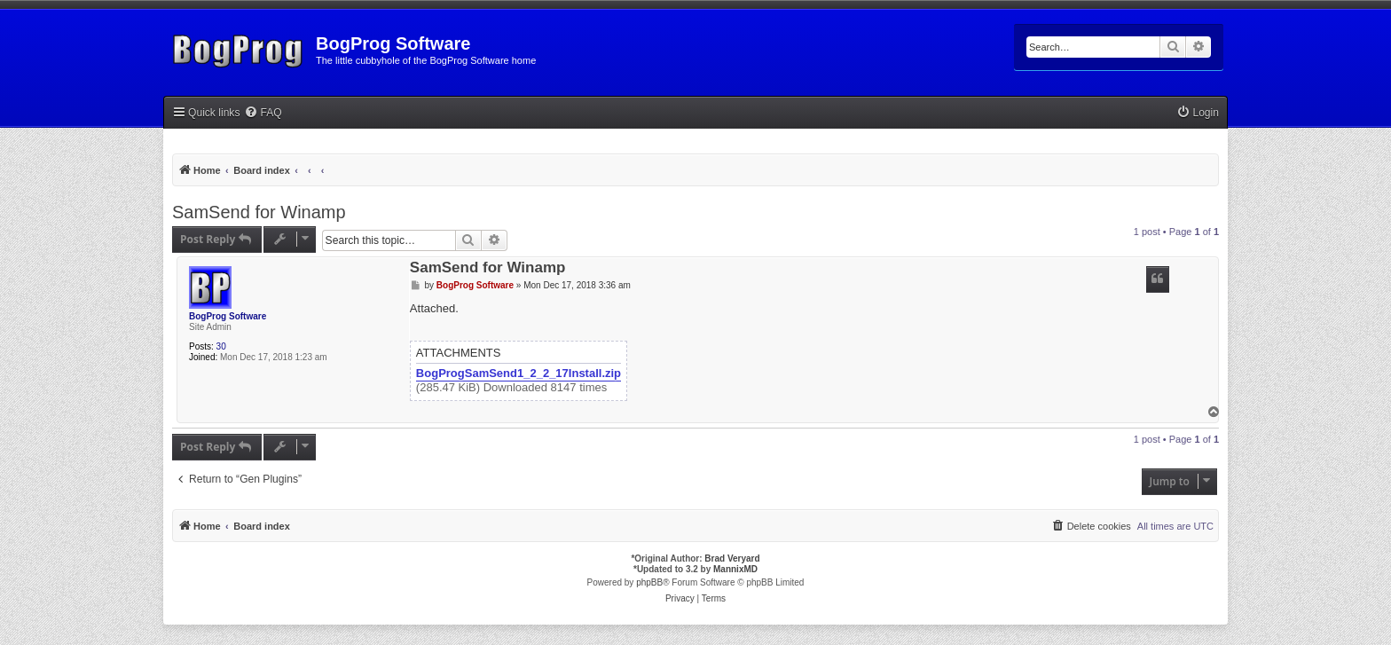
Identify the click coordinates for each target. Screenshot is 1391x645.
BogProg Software (227, 316)
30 (221, 346)
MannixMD (735, 569)
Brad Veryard (731, 558)
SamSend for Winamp (259, 212)
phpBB (649, 582)
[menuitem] (262, 113)
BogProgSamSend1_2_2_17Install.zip (518, 373)
